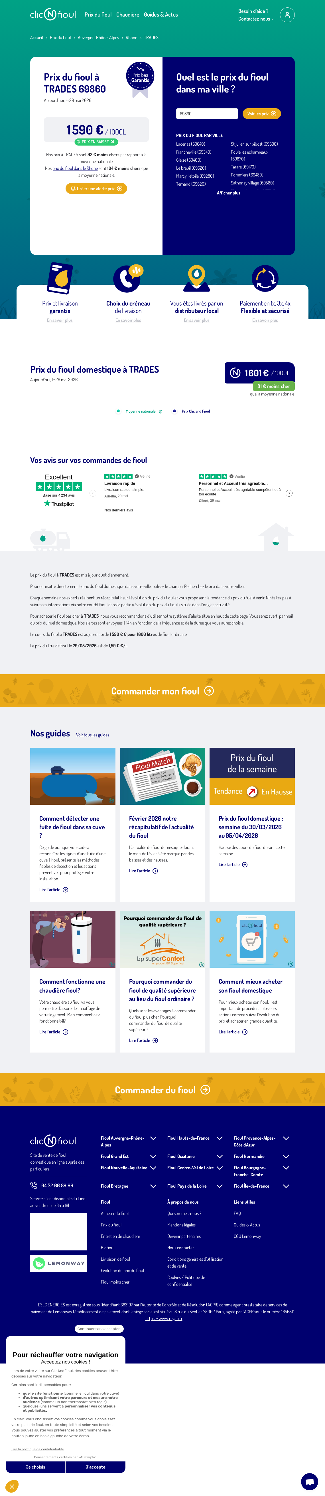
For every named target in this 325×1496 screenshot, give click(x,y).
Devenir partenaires (184, 1368)
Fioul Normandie (249, 1289)
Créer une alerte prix (96, 188)
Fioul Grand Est (115, 1289)
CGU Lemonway (247, 1368)
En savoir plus (60, 320)
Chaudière (127, 14)
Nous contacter (180, 1380)
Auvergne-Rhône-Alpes (98, 37)
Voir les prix (261, 114)
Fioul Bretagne (114, 1318)
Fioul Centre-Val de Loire (190, 1300)
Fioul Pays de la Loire (187, 1318)
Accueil (36, 37)
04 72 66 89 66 (51, 1318)
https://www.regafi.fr (163, 1451)
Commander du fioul (162, 1222)
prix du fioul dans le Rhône (75, 168)
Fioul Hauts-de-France (188, 1270)
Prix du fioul (98, 14)
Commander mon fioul (162, 823)
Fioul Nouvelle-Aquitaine (124, 1300)
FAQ (237, 1346)
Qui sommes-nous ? (184, 1346)
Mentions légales (181, 1357)
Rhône (131, 37)
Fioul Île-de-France (251, 1318)
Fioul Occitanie (181, 1289)
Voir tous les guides (92, 867)
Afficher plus (228, 193)
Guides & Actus (161, 14)
